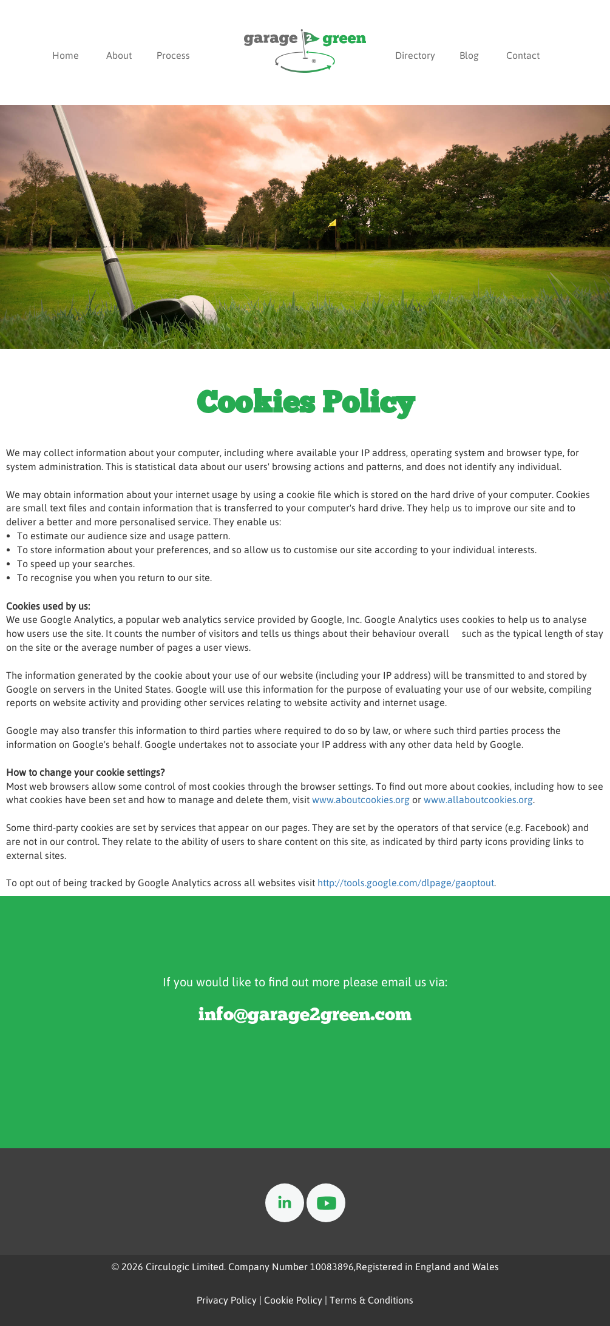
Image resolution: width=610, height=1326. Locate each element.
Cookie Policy (293, 1299)
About (119, 55)
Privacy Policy (227, 1299)
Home (65, 55)
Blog (469, 55)
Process (173, 55)
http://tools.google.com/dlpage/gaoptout (405, 882)
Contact (523, 55)
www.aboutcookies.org (361, 799)
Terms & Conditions (371, 1299)
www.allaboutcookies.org (478, 799)
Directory (415, 55)
